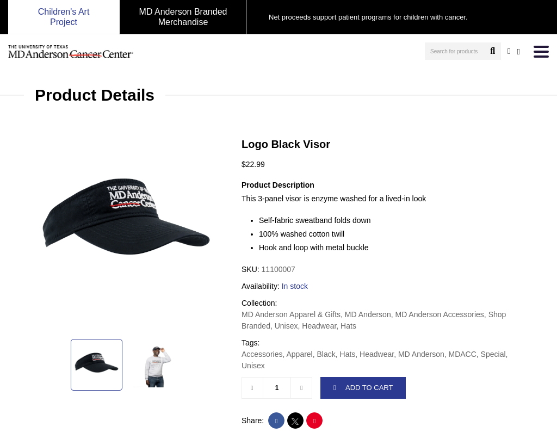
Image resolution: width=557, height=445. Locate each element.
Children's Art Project (64, 17)
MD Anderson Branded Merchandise (183, 17)
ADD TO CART (363, 388)
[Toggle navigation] (541, 52)
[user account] (509, 51)
